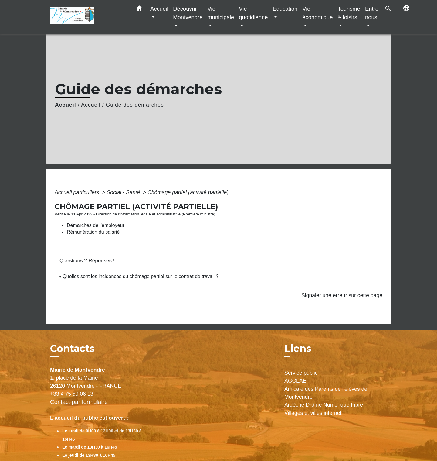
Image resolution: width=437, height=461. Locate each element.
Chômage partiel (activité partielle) (188, 192)
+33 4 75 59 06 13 (71, 394)
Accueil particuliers (78, 192)
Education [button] (285, 8)
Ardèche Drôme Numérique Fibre (323, 405)
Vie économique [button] (317, 12)
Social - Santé (124, 192)
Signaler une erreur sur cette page (341, 295)
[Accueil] (88, 17)
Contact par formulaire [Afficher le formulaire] (79, 402)
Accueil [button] (159, 8)
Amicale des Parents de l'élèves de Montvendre (325, 393)
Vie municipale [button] (220, 12)
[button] (139, 9)
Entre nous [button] (371, 12)
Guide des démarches (135, 105)
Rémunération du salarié (93, 232)
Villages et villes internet (312, 413)
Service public (301, 373)
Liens (297, 348)
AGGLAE (295, 381)
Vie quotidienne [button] (253, 12)
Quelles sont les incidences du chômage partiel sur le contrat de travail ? (140, 276)
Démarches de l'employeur (95, 225)
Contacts (72, 348)
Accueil (65, 105)
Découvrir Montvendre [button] (187, 12)
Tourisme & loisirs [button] (348, 12)
